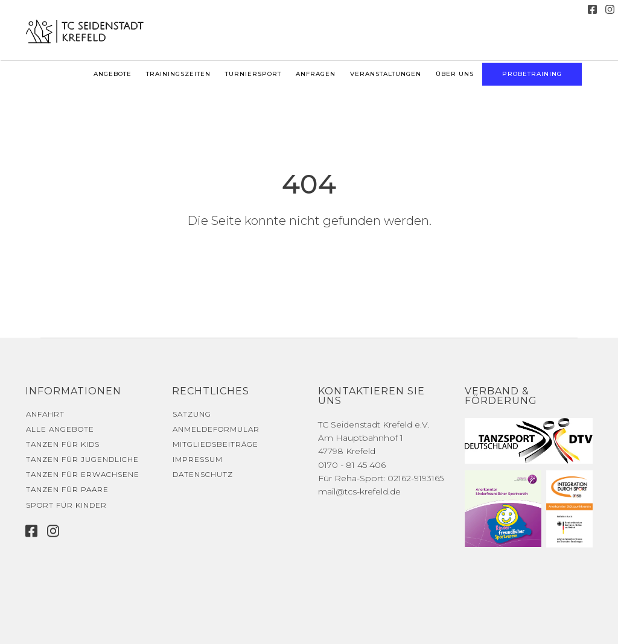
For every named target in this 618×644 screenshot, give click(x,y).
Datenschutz (203, 474)
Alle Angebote (60, 429)
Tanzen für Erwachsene (82, 474)
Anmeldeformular (216, 429)
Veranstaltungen (385, 74)
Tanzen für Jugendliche (82, 459)
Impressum (198, 459)
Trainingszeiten (178, 74)
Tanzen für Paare (67, 489)
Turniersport (253, 74)
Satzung (192, 413)
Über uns (455, 74)
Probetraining (532, 74)
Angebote (113, 74)
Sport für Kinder (66, 505)
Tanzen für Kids (63, 444)
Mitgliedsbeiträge (215, 444)
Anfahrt (45, 413)
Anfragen (316, 74)
